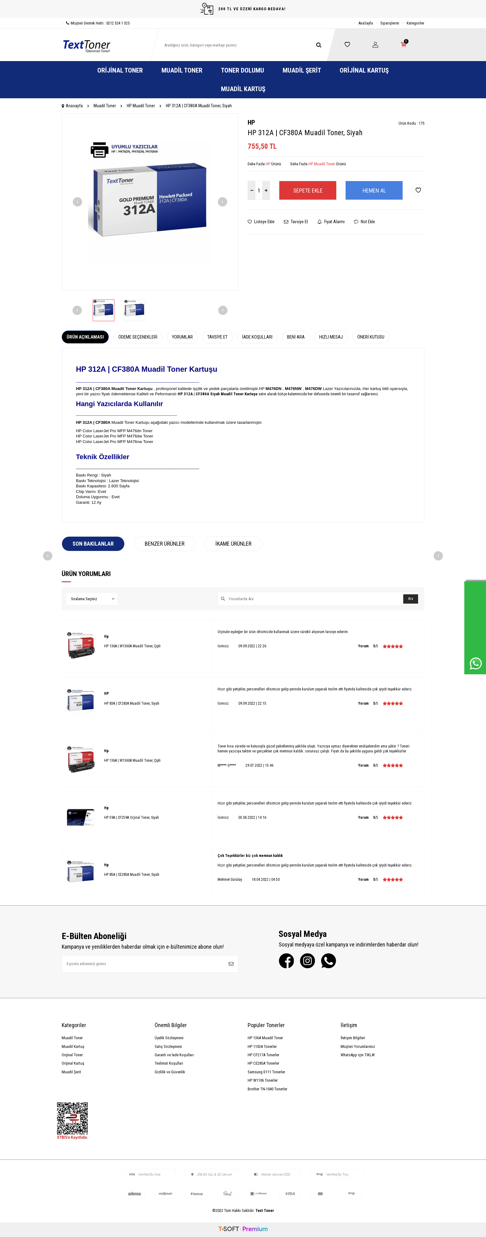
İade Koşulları (257, 337)
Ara (410, 598)
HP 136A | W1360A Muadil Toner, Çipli (132, 646)
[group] (150, 202)
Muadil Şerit (302, 70)
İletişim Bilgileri (353, 1037)
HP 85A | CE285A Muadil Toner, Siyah (131, 874)
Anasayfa (72, 105)
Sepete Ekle (308, 190)
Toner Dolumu (242, 70)
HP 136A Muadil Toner (265, 1037)
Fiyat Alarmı (331, 221)
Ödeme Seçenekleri (137, 337)
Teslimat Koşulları (169, 1063)
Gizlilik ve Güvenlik (170, 1072)
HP (251, 122)
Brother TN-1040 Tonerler (267, 1089)
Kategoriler (415, 23)
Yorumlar (182, 337)
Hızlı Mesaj (331, 337)
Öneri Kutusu (370, 337)
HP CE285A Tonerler (263, 1063)
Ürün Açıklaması (85, 337)
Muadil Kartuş (243, 89)
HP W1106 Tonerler (263, 1080)
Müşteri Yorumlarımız (358, 1046)
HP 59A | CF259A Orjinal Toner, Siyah (131, 817)
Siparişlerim (389, 23)
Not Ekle (364, 221)
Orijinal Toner (120, 70)
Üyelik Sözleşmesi (169, 1037)
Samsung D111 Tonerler (266, 1072)
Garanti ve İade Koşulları (174, 1055)
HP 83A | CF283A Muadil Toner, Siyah (131, 703)
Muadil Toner (181, 70)
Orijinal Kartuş (364, 70)
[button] (77, 201)
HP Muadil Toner (141, 105)
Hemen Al (374, 190)
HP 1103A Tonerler (262, 1046)
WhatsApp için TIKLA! (358, 1055)
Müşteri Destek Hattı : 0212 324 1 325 (96, 23)
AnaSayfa (365, 23)
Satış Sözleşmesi (168, 1046)
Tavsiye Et (296, 221)
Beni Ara (296, 337)
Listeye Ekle (261, 221)
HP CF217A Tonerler (263, 1055)
